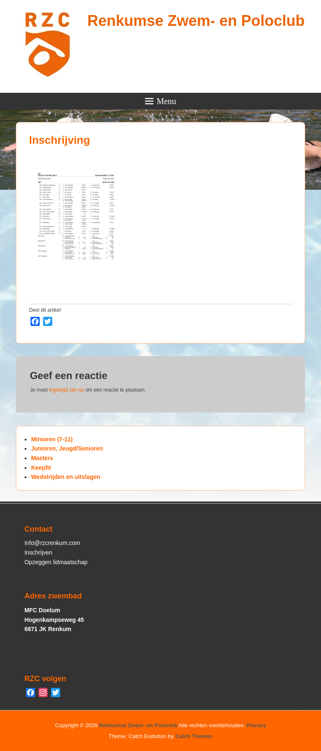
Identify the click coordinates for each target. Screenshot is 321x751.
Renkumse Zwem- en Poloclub (196, 20)
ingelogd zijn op (66, 390)
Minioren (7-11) (52, 439)
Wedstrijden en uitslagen (65, 477)
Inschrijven (38, 552)
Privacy (256, 725)
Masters (42, 458)
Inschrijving (59, 140)
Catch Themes (193, 736)
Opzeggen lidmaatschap (55, 562)
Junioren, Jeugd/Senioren (67, 448)
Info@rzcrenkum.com (52, 543)
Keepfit (41, 467)
